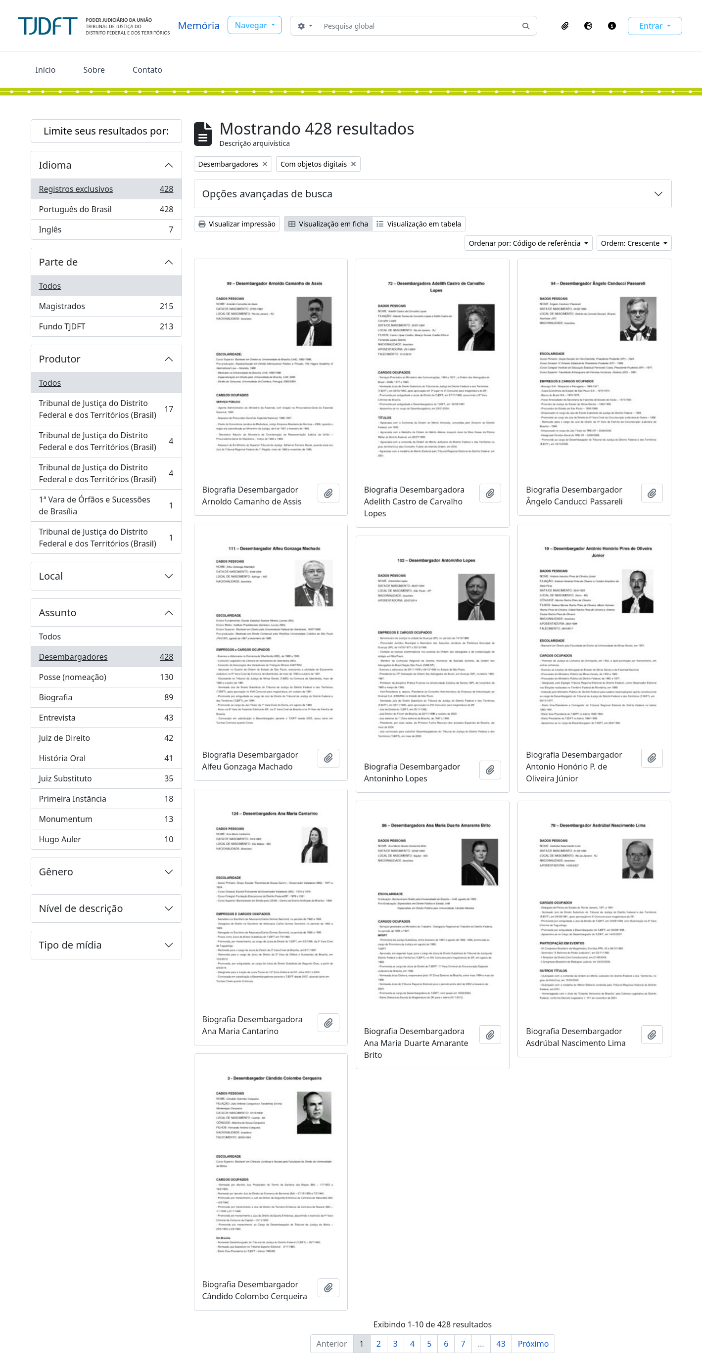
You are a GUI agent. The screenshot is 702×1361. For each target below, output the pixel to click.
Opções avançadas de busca (267, 193)
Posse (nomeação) (106, 679)
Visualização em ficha (328, 223)
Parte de (58, 262)
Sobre (94, 69)
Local (51, 576)
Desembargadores (106, 659)
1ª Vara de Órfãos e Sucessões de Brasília (106, 505)
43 (501, 1343)
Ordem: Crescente (631, 243)
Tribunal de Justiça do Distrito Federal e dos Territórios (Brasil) (106, 409)
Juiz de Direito (106, 740)
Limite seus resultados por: (106, 130)
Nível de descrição (81, 908)
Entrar (652, 25)
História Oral (106, 760)
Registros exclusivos (106, 191)
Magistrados (106, 308)
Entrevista (106, 720)
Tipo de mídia (70, 945)
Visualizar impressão (237, 223)
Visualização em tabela (418, 223)
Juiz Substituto (106, 780)
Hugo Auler (106, 841)
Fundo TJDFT (106, 328)
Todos (50, 285)
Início (46, 69)
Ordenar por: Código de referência (526, 243)
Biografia (106, 699)
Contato (147, 69)
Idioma (55, 165)
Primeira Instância (106, 801)
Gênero (56, 871)
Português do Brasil (106, 211)
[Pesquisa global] (418, 26)
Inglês (106, 231)
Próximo (533, 1343)
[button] (565, 26)
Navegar (252, 25)
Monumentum (106, 821)
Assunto (58, 612)
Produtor (60, 358)
